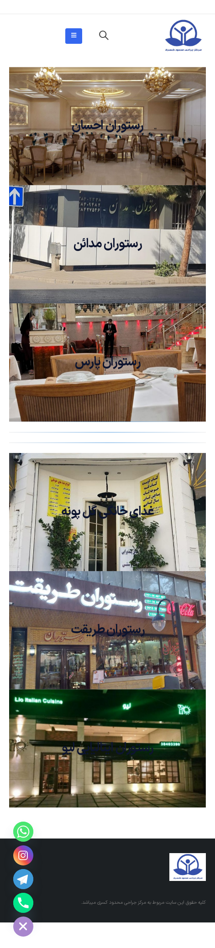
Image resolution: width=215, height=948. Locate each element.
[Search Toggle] (103, 36)
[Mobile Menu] (73, 36)
